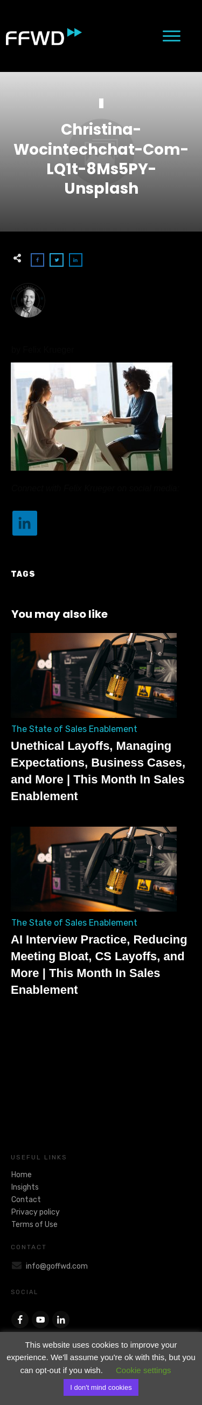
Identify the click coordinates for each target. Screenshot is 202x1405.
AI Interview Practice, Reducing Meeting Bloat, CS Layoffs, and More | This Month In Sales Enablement (101, 918)
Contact (26, 1199)
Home (21, 1174)
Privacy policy (35, 1212)
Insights (25, 1187)
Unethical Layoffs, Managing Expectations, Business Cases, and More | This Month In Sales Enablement (101, 724)
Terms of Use (34, 1224)
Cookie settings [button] (143, 1370)
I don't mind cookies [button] (101, 1387)
